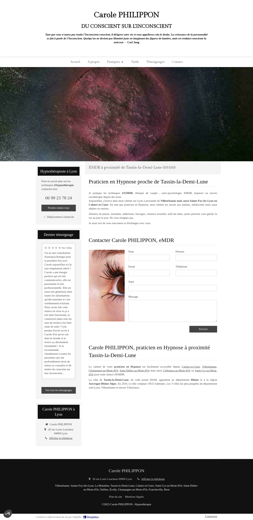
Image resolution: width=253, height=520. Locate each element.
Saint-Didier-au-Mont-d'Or (135, 370)
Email (131, 266)
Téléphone (181, 266)
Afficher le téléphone (60, 438)
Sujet (131, 281)
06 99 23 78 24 (58, 197)
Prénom (180, 251)
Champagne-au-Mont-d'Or (103, 370)
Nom (131, 251)
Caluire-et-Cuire (191, 366)
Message (133, 296)
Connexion (211, 516)
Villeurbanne (209, 366)
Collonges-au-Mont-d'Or (176, 370)
